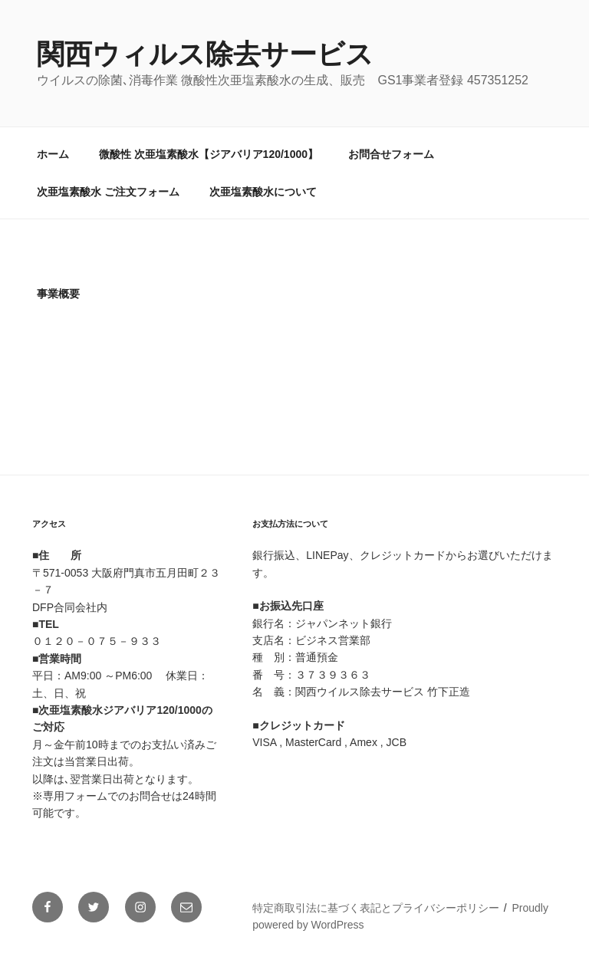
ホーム (53, 154)
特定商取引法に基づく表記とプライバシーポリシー (375, 908)
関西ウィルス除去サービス (205, 54)
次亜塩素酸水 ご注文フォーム (108, 192)
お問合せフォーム (391, 154)
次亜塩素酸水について (263, 192)
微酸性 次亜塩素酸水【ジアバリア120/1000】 (208, 154)
